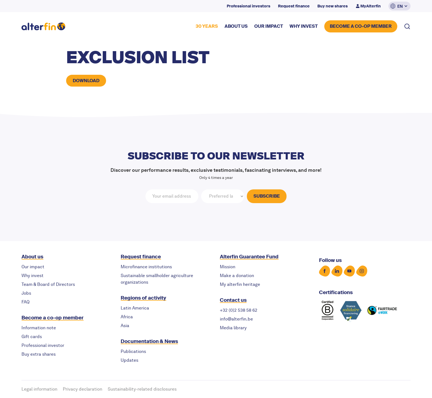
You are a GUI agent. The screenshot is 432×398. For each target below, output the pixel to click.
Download (86, 81)
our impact (268, 26)
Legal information (39, 389)
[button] (399, 6)
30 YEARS (207, 26)
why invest (304, 26)
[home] (43, 27)
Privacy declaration (82, 389)
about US (236, 26)
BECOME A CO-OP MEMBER (361, 26)
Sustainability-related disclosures (142, 389)
